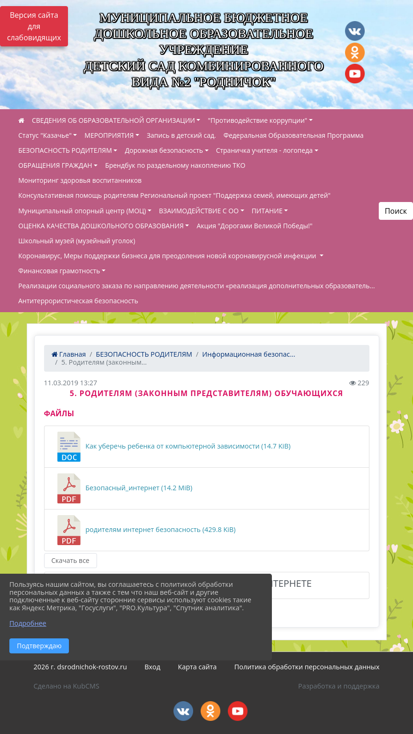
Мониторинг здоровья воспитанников (80, 180)
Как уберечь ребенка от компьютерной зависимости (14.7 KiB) (172, 447)
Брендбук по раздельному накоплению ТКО (175, 165)
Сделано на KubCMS (66, 686)
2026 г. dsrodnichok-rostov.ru (80, 666)
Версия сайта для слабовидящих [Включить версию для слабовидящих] (34, 26)
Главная (69, 354)
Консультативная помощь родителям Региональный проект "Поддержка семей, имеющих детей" (174, 195)
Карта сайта (197, 666)
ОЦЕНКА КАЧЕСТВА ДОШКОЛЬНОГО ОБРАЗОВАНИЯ (101, 225)
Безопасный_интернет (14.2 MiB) (123, 488)
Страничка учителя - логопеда (264, 150)
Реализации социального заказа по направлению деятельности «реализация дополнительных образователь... (196, 285)
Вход (152, 666)
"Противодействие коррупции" (257, 120)
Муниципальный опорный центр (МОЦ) (82, 210)
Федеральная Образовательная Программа (294, 135)
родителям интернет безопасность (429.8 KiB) (145, 530)
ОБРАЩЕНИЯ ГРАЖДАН (55, 165)
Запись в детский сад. (181, 135)
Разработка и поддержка (338, 686)
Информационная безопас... (248, 354)
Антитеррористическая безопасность (78, 300)
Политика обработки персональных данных (307, 666)
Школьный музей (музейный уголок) (76, 240)
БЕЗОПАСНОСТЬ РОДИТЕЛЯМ (65, 150)
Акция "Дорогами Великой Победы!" (254, 225)
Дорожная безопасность (164, 150)
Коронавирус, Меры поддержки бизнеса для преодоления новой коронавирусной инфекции (168, 255)
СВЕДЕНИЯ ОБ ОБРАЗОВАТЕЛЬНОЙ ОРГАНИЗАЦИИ (113, 120)
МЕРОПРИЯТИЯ (109, 135)
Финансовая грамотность (59, 270)
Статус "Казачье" (45, 135)
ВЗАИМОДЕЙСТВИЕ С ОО (199, 210)
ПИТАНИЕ (267, 210)
